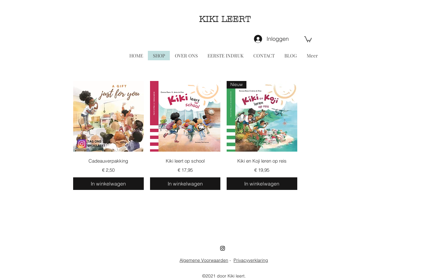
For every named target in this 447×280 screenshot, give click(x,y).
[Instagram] (222, 248)
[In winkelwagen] (108, 183)
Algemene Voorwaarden (204, 260)
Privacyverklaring (251, 260)
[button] (308, 39)
